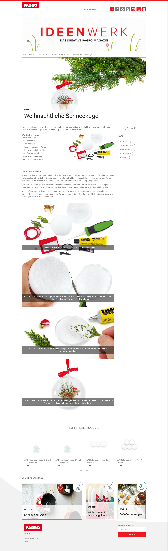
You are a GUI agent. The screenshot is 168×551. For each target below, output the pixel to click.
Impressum (27, 533)
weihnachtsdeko (125, 153)
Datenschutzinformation (32, 538)
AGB (25, 536)
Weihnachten (124, 141)
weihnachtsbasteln (126, 149)
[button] (81, 470)
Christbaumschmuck (126, 145)
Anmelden (132, 534)
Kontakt (26, 541)
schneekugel (124, 157)
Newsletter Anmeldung (126, 525)
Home (24, 55)
